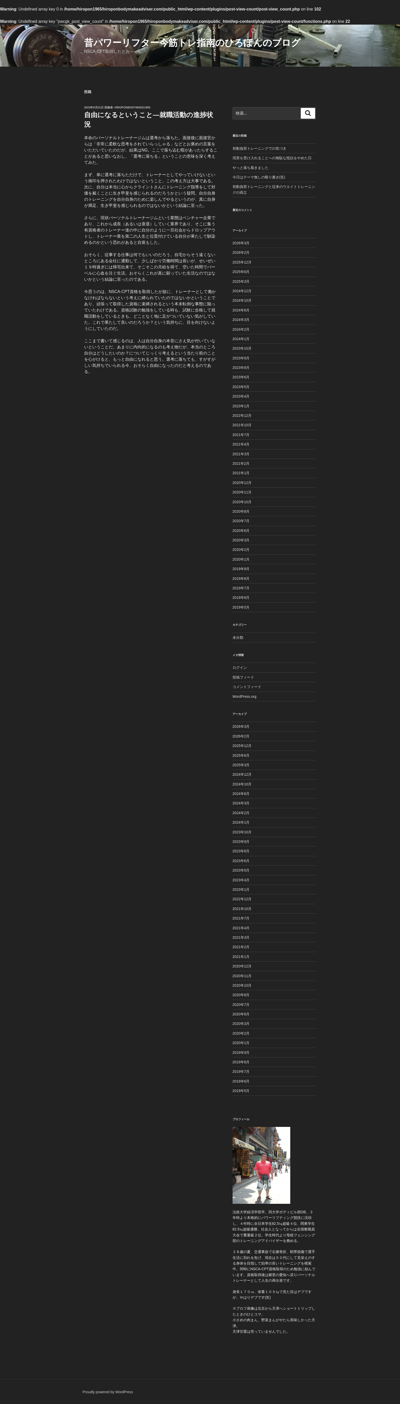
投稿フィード (243, 677)
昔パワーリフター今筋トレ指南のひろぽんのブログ (192, 42)
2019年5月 (241, 607)
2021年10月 (242, 425)
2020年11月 (242, 492)
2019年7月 (241, 588)
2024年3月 (241, 320)
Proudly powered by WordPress (108, 1392)
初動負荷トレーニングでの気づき (259, 148)
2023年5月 (241, 387)
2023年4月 (241, 396)
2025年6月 (241, 272)
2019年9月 (241, 569)
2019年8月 (241, 579)
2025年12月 (242, 262)
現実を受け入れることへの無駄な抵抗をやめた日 (272, 158)
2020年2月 (241, 550)
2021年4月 (241, 444)
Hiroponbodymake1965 (133, 107)
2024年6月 (241, 310)
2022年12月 (242, 415)
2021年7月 (241, 435)
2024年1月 (241, 339)
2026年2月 (241, 252)
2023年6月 (241, 377)
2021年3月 (241, 454)
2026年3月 (241, 243)
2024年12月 (242, 291)
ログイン (240, 667)
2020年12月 (242, 483)
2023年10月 (242, 348)
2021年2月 (241, 463)
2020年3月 (241, 540)
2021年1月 (241, 473)
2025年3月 (241, 281)
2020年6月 (241, 531)
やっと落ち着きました (250, 168)
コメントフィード (247, 687)
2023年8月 (241, 368)
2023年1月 (241, 406)
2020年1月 (241, 559)
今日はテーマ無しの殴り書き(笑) (259, 177)
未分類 (238, 637)
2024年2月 (241, 329)
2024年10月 (242, 300)
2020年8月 (241, 511)
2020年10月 (242, 502)
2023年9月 (241, 358)
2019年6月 (241, 597)
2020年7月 (241, 521)
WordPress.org (244, 696)
